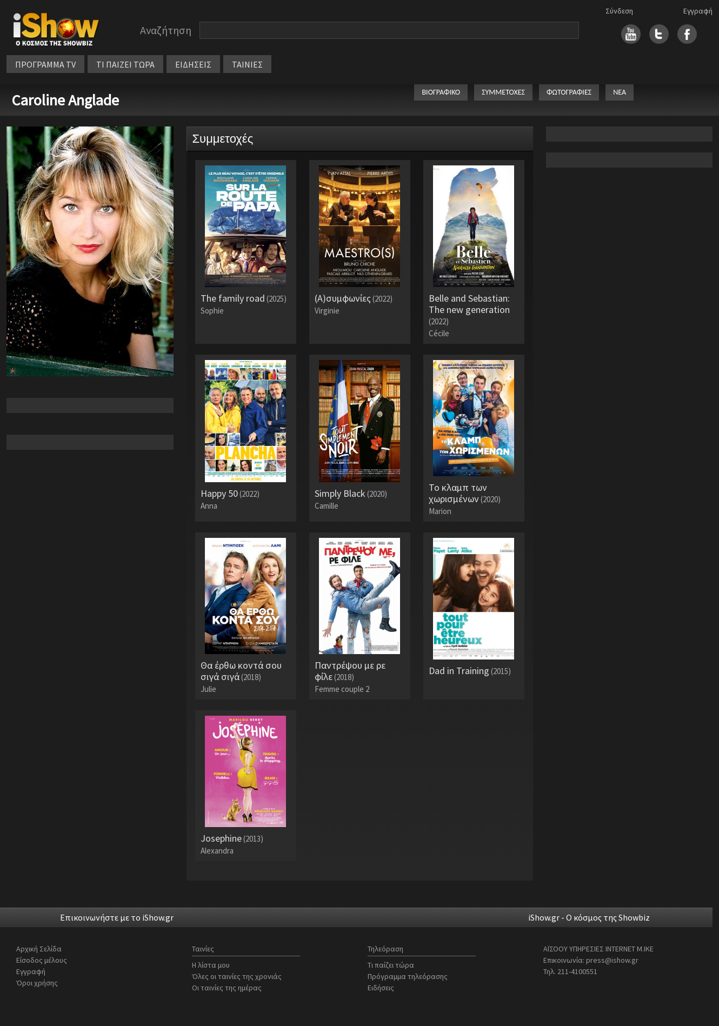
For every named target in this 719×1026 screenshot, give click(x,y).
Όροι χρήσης (37, 983)
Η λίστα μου (211, 965)
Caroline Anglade (65, 100)
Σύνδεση (619, 11)
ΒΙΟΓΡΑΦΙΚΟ (441, 92)
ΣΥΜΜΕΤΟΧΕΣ (503, 92)
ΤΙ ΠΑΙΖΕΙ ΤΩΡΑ (125, 64)
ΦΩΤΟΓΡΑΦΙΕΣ (569, 92)
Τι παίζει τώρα (391, 965)
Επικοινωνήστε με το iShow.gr (117, 917)
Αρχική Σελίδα (39, 949)
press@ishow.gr (612, 960)
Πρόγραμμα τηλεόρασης (408, 976)
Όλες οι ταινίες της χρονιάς (237, 976)
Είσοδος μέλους (41, 960)
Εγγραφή (698, 11)
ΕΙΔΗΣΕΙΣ (193, 64)
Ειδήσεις (381, 987)
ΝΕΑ (619, 92)
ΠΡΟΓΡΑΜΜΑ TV (45, 64)
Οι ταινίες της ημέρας (227, 987)
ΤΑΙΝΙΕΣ (247, 64)
